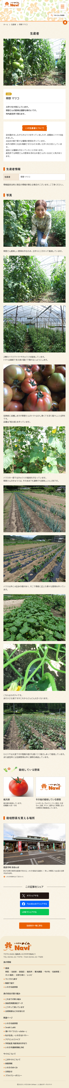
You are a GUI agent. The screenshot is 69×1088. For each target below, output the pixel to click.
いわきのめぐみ (11, 1067)
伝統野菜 (55, 972)
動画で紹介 (9, 983)
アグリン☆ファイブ (12, 1039)
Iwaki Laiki (10, 1027)
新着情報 (8, 1063)
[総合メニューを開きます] (62, 6)
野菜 (7, 972)
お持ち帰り (20, 975)
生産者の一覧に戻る (34, 926)
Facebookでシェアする (37, 904)
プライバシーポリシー (13, 1075)
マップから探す (11, 979)
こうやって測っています (14, 1007)
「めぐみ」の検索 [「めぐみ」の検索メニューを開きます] (57, 15)
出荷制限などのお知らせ (15, 1011)
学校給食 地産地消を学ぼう (16, 1043)
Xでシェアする (32, 896)
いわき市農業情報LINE (14, 1047)
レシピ (29, 975)
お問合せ (8, 1072)
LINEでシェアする (29, 912)
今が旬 (47, 972)
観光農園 (38, 972)
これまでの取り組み (13, 999)
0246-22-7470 (15, 957)
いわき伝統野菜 (11, 987)
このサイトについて (12, 1059)
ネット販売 (9, 975)
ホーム (5, 24)
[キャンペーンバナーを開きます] (65, 22)
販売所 (29, 972)
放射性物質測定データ (14, 1003)
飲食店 (21, 972)
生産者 (13, 24)
